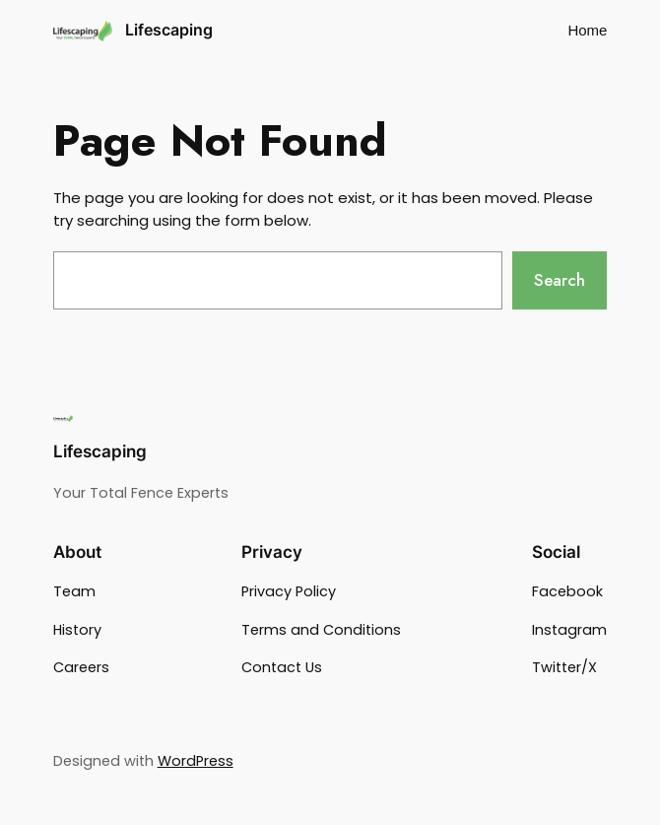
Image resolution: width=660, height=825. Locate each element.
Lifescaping (169, 30)
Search (559, 280)
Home (587, 30)
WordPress (195, 761)
